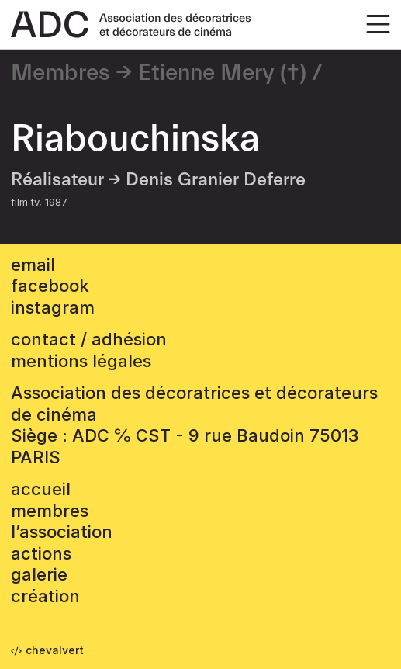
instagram (53, 307)
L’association (61, 532)
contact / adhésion (89, 339)
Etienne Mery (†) (222, 73)
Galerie (39, 574)
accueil (41, 489)
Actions (41, 553)
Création (45, 596)
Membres (60, 73)
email (33, 265)
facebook (50, 286)
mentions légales (81, 361)
